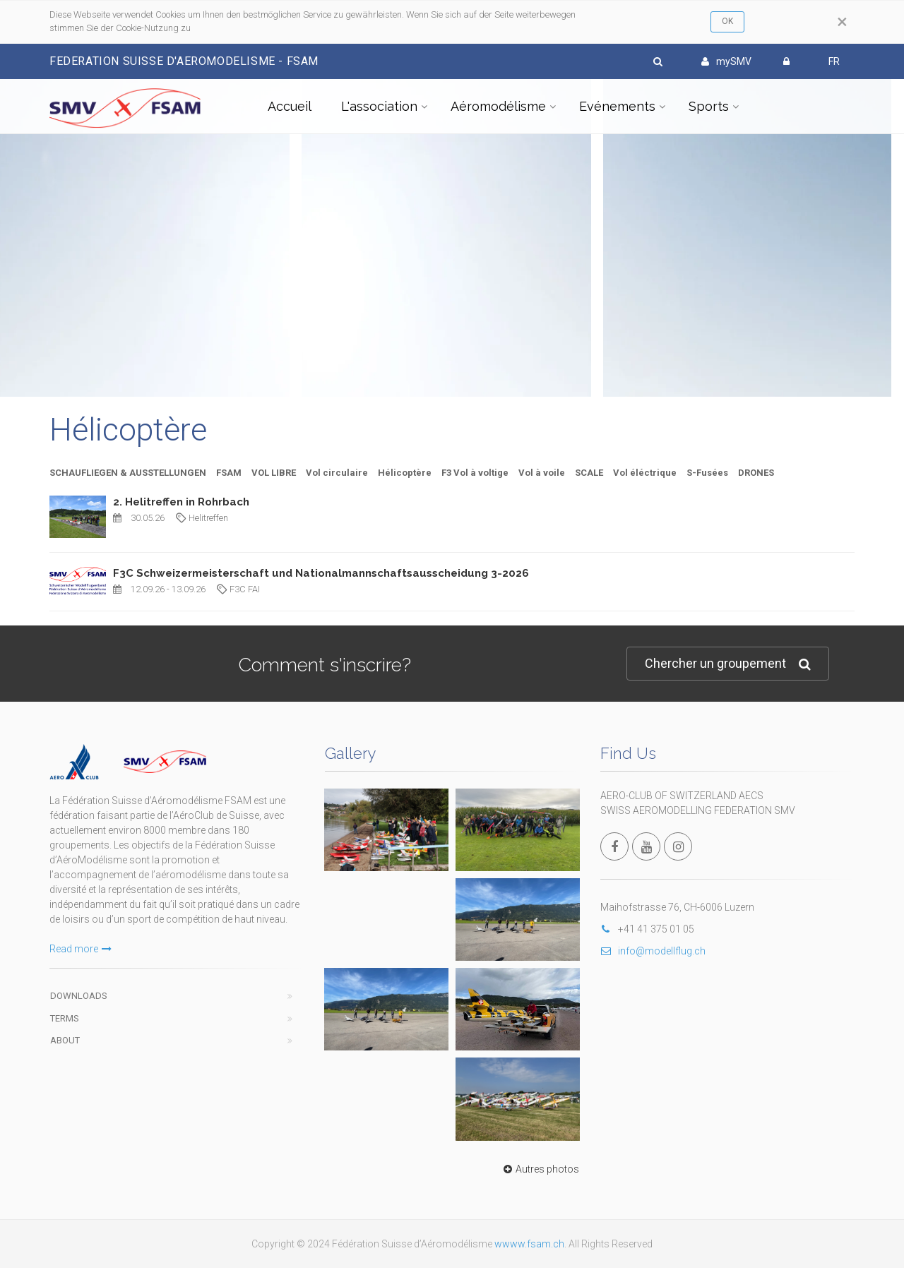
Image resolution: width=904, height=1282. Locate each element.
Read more (80, 948)
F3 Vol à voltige (475, 472)
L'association (379, 106)
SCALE (589, 472)
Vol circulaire (337, 472)
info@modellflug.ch (653, 951)
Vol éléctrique (645, 472)
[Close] (842, 22)
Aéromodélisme (498, 106)
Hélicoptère (405, 472)
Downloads (78, 995)
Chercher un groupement (728, 664)
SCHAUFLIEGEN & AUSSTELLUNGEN (127, 472)
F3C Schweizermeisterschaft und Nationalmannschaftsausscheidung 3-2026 (321, 573)
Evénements (617, 106)
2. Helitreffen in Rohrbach (181, 502)
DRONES (756, 472)
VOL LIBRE (273, 472)
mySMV (726, 61)
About (65, 1040)
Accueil (289, 106)
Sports (709, 106)
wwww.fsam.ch (529, 1244)
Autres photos (539, 1169)
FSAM (229, 472)
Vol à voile (541, 472)
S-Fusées (707, 472)
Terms (64, 1018)
